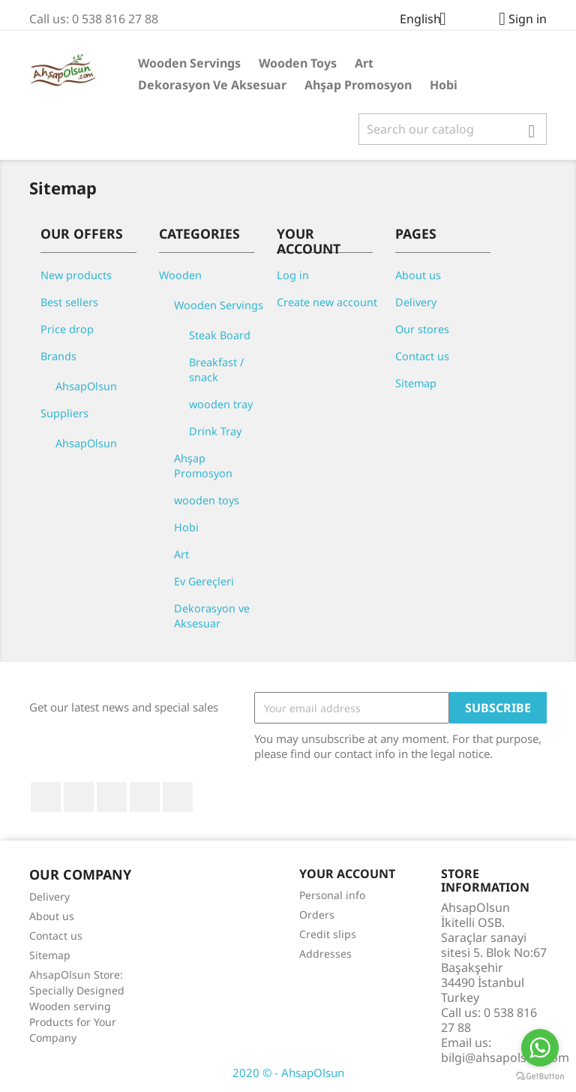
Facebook (46, 797)
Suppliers (64, 413)
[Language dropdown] (429, 20)
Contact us (422, 356)
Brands (58, 356)
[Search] (452, 129)
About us (418, 275)
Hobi (444, 85)
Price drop (67, 329)
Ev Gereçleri (204, 581)
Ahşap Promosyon (358, 85)
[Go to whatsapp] (540, 1047)
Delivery (415, 302)
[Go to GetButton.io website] (540, 1076)
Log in (293, 275)
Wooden (180, 275)
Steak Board (219, 335)
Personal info (332, 895)
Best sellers (69, 302)
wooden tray (221, 404)
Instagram (178, 797)
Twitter (79, 797)
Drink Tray (215, 431)
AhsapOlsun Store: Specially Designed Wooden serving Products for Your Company (76, 1006)
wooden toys (298, 63)
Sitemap (415, 383)
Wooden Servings (189, 63)
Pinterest (145, 797)
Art (364, 63)
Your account (347, 873)
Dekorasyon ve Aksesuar (212, 85)
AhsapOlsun (86, 386)
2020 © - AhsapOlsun (288, 1072)
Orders (316, 914)
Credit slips (327, 934)
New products (76, 275)
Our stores (422, 329)
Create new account (327, 302)
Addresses (325, 953)
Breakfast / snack (216, 369)
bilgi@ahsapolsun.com (505, 1057)
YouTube (112, 797)
